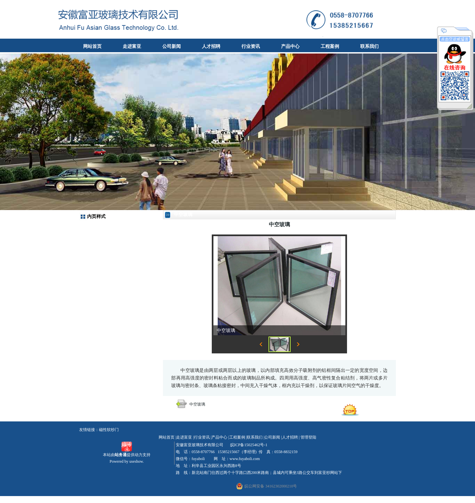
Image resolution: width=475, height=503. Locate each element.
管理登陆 (308, 437)
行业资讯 (250, 46)
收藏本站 (464, 5)
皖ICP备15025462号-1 (248, 445)
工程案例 (330, 46)
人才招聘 (211, 46)
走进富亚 (132, 46)
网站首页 (92, 46)
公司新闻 (171, 46)
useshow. (136, 461)
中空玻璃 (197, 404)
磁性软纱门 (109, 429)
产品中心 (290, 46)
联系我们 (369, 46)
